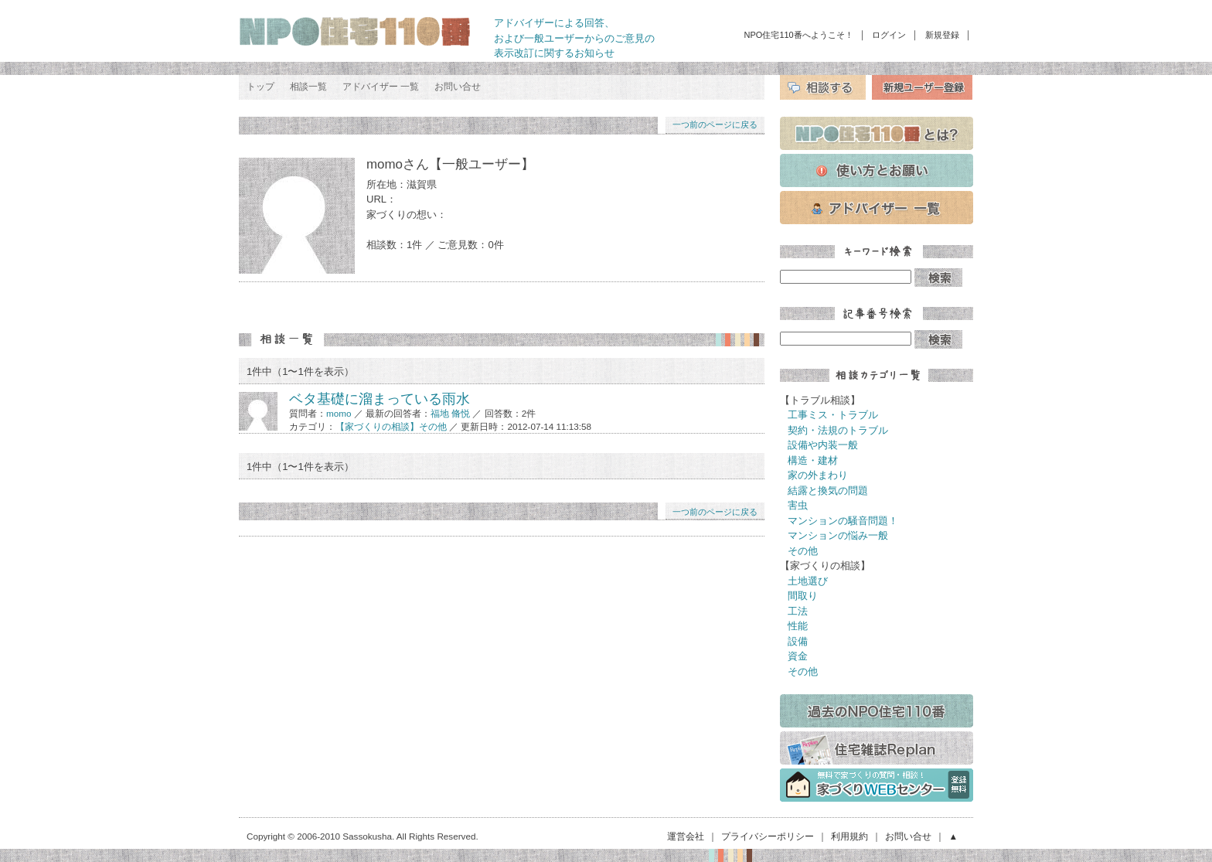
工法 (798, 611)
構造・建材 (813, 460)
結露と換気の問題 (828, 490)
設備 (798, 641)
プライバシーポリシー (767, 836)
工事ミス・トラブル (833, 415)
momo (338, 413)
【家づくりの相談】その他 (391, 426)
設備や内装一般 (823, 445)
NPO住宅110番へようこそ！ (798, 34)
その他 (803, 551)
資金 (798, 656)
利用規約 (849, 836)
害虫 (798, 505)
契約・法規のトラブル (838, 430)
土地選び (808, 581)
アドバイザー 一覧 (380, 86)
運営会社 (685, 836)
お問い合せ (457, 86)
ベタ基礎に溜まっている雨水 (379, 399)
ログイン (889, 34)
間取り (803, 595)
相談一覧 (308, 86)
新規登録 (942, 34)
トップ (260, 86)
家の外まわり (818, 475)
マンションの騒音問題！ (843, 520)
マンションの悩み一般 (838, 535)
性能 (798, 626)
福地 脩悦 (450, 413)
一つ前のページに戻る (715, 124)
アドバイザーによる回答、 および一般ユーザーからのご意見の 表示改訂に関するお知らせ (574, 38)
